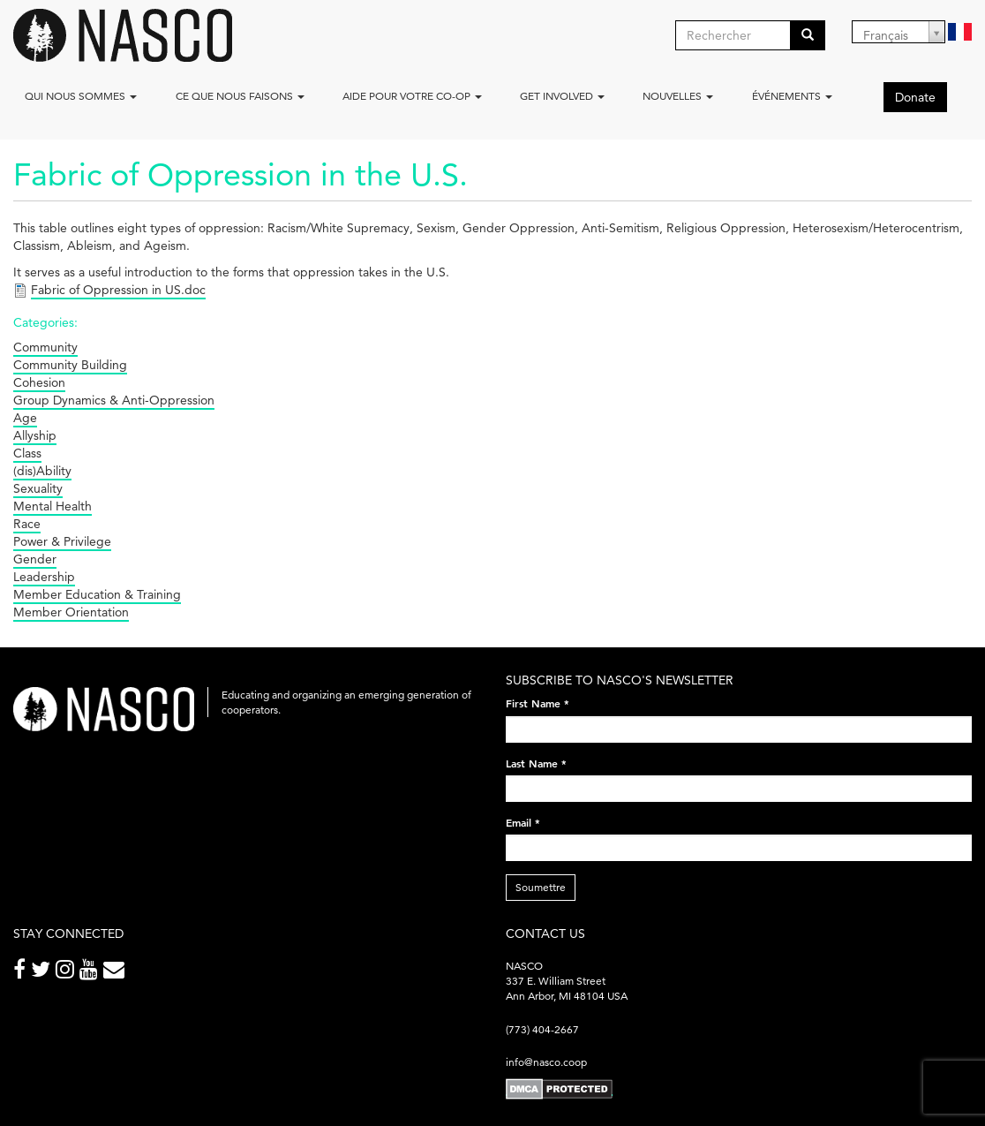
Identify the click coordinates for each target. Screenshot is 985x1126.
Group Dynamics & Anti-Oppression (113, 400)
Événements (792, 95)
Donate (915, 97)
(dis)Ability (42, 471)
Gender (34, 559)
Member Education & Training (97, 594)
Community (45, 347)
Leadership (44, 577)
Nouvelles (678, 95)
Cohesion (39, 382)
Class (27, 453)
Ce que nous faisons (240, 95)
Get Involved (562, 95)
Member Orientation (71, 612)
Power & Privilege (62, 541)
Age (25, 418)
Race (27, 524)
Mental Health (52, 506)
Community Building (70, 365)
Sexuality (38, 488)
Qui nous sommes (81, 95)
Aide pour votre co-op (412, 95)
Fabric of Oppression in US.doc (118, 290)
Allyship (34, 435)
